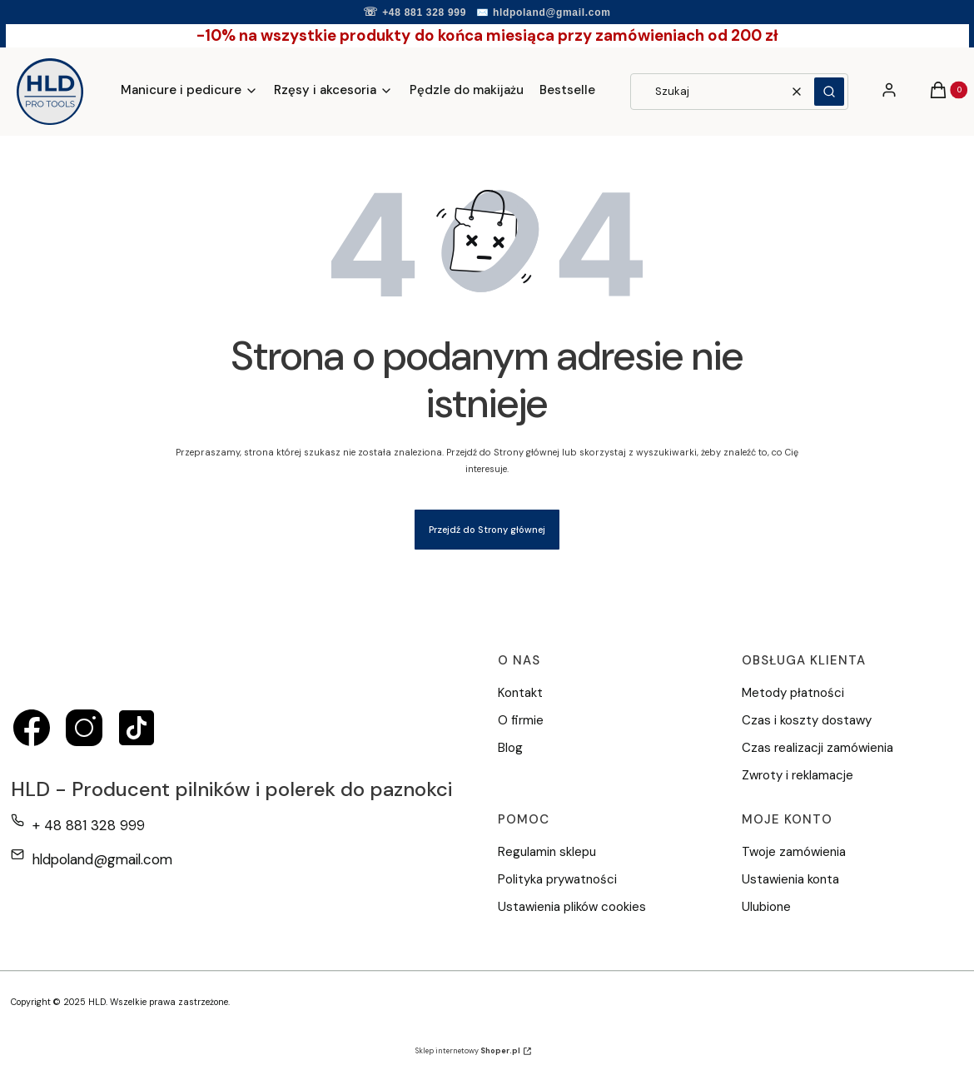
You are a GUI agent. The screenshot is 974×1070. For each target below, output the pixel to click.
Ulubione (766, 906)
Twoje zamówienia (794, 852)
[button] (829, 91)
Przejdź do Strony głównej (487, 529)
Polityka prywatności (557, 879)
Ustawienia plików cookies (573, 906)
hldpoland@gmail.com (552, 12)
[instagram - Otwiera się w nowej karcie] (84, 728)
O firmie (521, 720)
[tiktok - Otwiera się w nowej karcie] (136, 728)
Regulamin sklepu (547, 852)
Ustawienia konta (790, 879)
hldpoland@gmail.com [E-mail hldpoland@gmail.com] (102, 859)
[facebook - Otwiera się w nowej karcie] (31, 728)
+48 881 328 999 (424, 12)
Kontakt (520, 692)
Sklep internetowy (467, 1051)
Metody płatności (793, 692)
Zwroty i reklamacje (797, 775)
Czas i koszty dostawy (807, 720)
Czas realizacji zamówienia (817, 747)
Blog (510, 747)
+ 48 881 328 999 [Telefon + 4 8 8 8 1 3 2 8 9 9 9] (88, 825)
